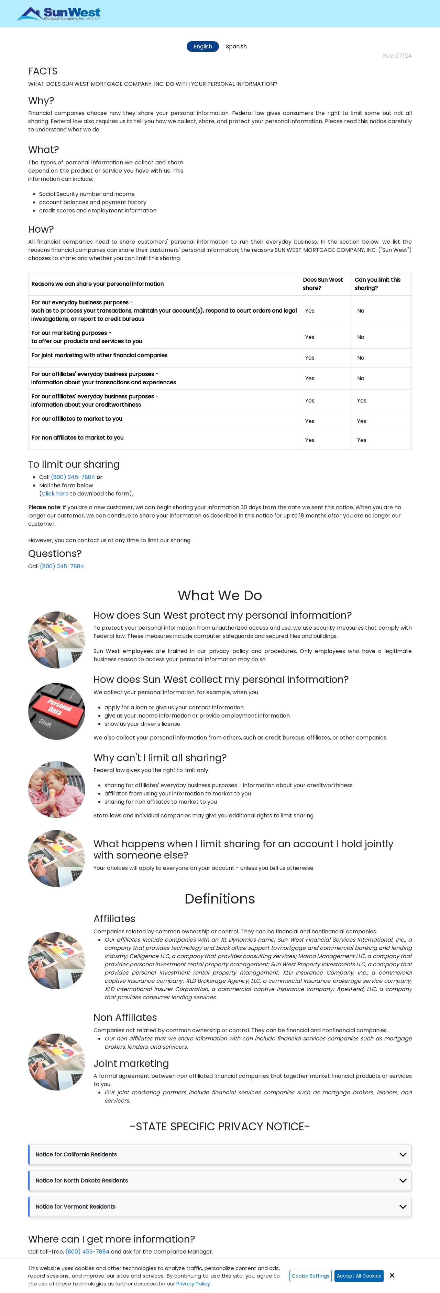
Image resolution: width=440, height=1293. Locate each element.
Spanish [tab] (236, 46)
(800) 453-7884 (87, 1252)
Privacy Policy (193, 1283)
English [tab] (203, 46)
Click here (55, 494)
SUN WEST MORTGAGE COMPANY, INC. (113, 84)
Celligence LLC (149, 956)
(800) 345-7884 (73, 477)
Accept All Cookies (359, 1275)
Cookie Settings (310, 1275)
